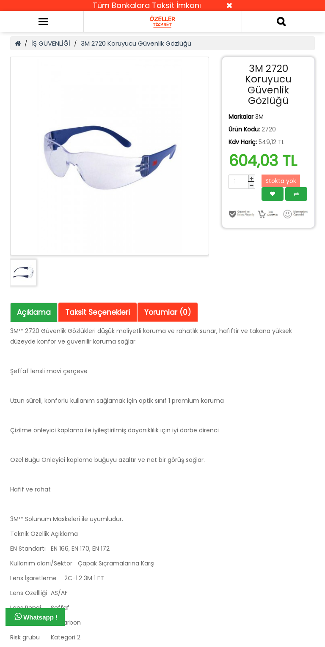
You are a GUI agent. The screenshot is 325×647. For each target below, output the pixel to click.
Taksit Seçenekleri (97, 312)
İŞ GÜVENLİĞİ (50, 43)
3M (259, 116)
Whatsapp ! (36, 616)
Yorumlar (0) (167, 312)
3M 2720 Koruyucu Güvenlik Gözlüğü (136, 43)
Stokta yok (280, 181)
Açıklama (34, 312)
